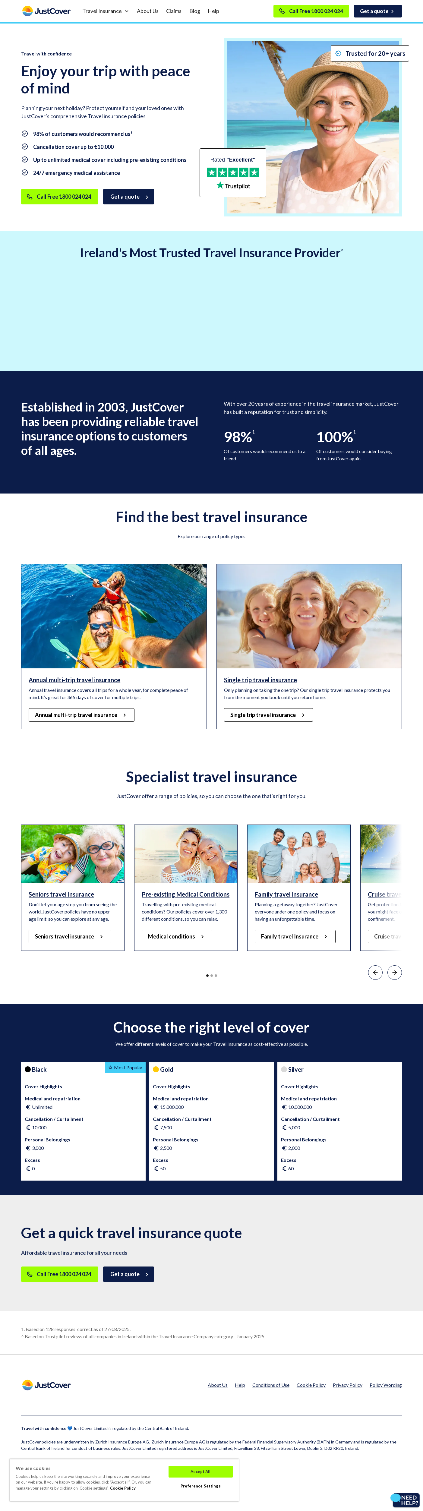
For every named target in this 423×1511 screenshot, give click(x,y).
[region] (124, 1480)
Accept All (200, 1471)
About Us (148, 11)
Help (213, 11)
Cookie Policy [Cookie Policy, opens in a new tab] (123, 1488)
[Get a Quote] (128, 196)
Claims (174, 11)
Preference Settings (200, 1486)
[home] (46, 11)
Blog (194, 11)
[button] (105, 11)
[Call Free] (59, 196)
